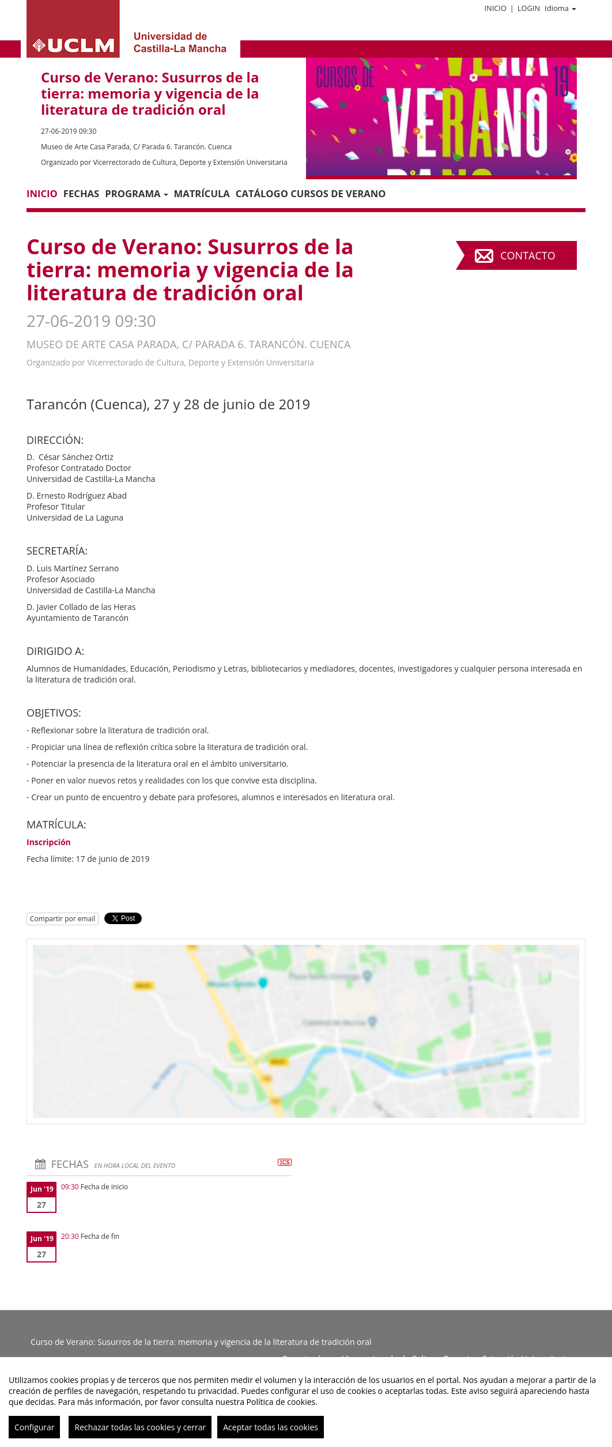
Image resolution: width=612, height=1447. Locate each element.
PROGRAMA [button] (136, 193)
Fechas (81, 193)
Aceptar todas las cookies (270, 1427)
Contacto (527, 255)
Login (528, 8)
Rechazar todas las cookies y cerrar (140, 1427)
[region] (306, 1402)
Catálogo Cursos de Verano (311, 193)
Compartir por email (62, 919)
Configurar (34, 1427)
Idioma (560, 8)
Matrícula (202, 193)
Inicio (495, 8)
